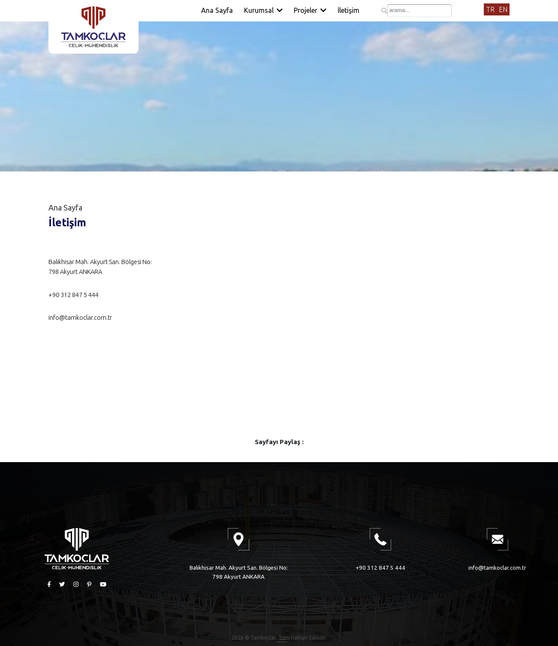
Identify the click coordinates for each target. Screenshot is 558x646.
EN (503, 9)
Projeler (310, 10)
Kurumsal (263, 10)
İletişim (348, 10)
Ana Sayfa (217, 10)
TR (490, 9)
